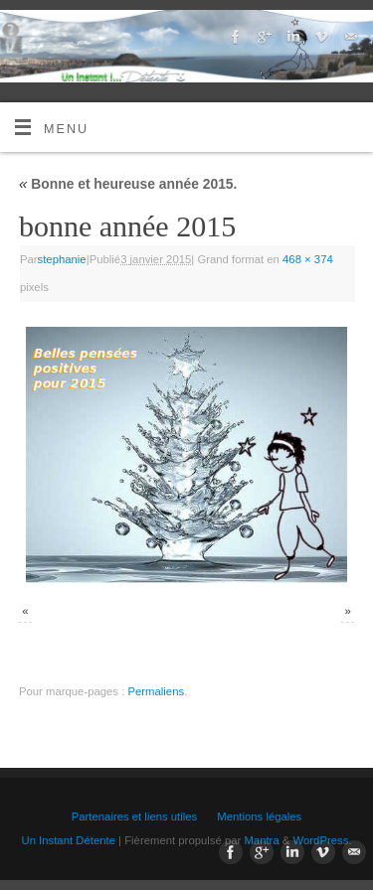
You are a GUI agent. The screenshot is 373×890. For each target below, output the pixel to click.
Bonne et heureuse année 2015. (128, 184)
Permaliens (155, 691)
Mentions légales (259, 816)
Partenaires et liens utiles (135, 816)
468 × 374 (307, 259)
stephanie (62, 259)
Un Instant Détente (67, 840)
